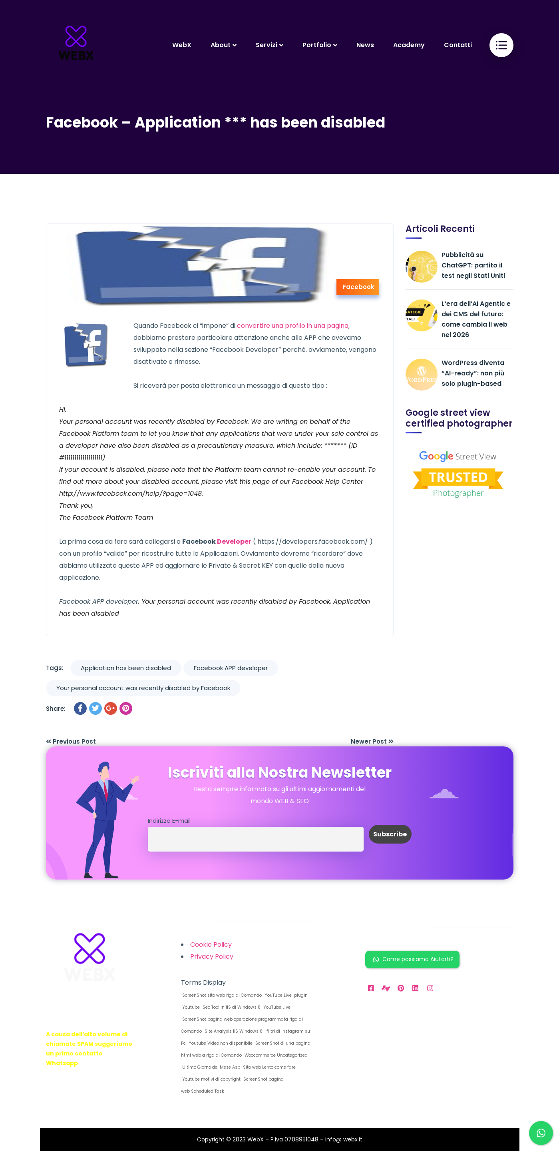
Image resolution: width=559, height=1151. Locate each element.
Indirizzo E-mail (169, 821)
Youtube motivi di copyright (211, 1079)
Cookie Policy (211, 944)
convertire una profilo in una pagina (292, 325)
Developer (234, 541)
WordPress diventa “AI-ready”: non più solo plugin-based (473, 373)
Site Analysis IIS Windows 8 (233, 1031)
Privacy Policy (211, 956)
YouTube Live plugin (285, 995)
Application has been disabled (126, 668)
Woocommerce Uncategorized (275, 1055)
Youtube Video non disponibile (220, 1043)
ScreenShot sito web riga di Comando (221, 995)
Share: (56, 708)
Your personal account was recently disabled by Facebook (143, 688)
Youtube (190, 1007)
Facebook (358, 287)
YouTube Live (276, 1007)
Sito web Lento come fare (269, 1067)
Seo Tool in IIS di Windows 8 (231, 1007)
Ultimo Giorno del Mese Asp (210, 1067)
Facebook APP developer (231, 668)
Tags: (55, 668)
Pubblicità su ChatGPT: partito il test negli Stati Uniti (473, 265)
